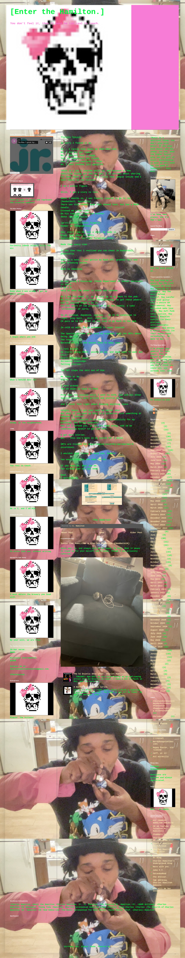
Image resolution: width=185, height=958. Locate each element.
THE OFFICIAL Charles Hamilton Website (162, 882)
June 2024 (155, 498)
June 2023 (155, 535)
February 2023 (158, 549)
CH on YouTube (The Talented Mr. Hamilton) (164, 828)
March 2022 (156, 586)
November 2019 (158, 660)
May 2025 (155, 464)
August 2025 (157, 454)
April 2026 (156, 426)
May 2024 (155, 501)
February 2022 (158, 589)
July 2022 (155, 572)
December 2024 (158, 477)
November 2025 (158, 443)
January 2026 (157, 437)
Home (101, 533)
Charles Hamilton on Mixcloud (162, 845)
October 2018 (157, 691)
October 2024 (157, 484)
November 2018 (158, 688)
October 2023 (157, 525)
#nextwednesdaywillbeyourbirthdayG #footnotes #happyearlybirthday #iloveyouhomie (164, 706)
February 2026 (158, 433)
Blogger (115, 947)
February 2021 (158, 610)
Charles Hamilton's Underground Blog (164, 862)
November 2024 (158, 481)
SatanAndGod (159, 874)
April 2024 (156, 504)
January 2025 (157, 474)
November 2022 (158, 559)
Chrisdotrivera (161, 716)
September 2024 (158, 487)
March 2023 (156, 545)
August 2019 (157, 664)
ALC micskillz (161, 757)
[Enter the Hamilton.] (57, 12)
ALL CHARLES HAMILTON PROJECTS (163, 821)
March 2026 (156, 430)
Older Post (136, 533)
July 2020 (155, 633)
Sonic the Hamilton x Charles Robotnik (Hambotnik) (95, 543)
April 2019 (156, 671)
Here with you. (161, 867)
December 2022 (158, 555)
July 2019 (155, 667)
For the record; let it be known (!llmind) (162, 735)
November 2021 (158, 599)
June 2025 (155, 460)
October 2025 (157, 447)
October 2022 (157, 562)
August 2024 (157, 491)
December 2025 (158, 440)
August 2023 (157, 532)
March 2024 (156, 508)
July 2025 (155, 457)
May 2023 (155, 538)
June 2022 (155, 576)
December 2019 (158, 657)
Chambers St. (160, 834)
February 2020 (158, 650)
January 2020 (157, 654)
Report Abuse (158, 723)
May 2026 (155, 423)
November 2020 (158, 620)
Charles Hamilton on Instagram (162, 839)
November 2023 (158, 521)
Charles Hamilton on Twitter (162, 850)
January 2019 (157, 681)
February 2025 (158, 471)
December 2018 (158, 684)
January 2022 (157, 593)
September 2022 (158, 565)
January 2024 (157, 515)
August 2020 (157, 630)
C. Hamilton (162, 409)
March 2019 (156, 674)
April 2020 (156, 643)
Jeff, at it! (160, 753)
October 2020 (157, 623)
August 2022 (157, 569)
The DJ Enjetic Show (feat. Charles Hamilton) (100, 674)
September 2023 (158, 528)
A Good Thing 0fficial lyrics (90, 687)
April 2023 (156, 542)
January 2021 (157, 613)
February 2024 (158, 511)
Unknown (159, 413)
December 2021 (158, 596)
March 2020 (156, 647)
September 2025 (158, 450)
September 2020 (158, 627)
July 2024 (155, 494)
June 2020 (155, 637)
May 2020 (155, 640)
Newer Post (67, 533)
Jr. (10, 175)
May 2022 (155, 579)
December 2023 (158, 518)
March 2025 (156, 467)
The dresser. (160, 877)
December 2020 (158, 616)
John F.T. (158, 870)
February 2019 (158, 677)
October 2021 (157, 603)
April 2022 (156, 582)
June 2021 (155, 606)
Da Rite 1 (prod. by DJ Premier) (21, 175)
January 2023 (157, 552)
